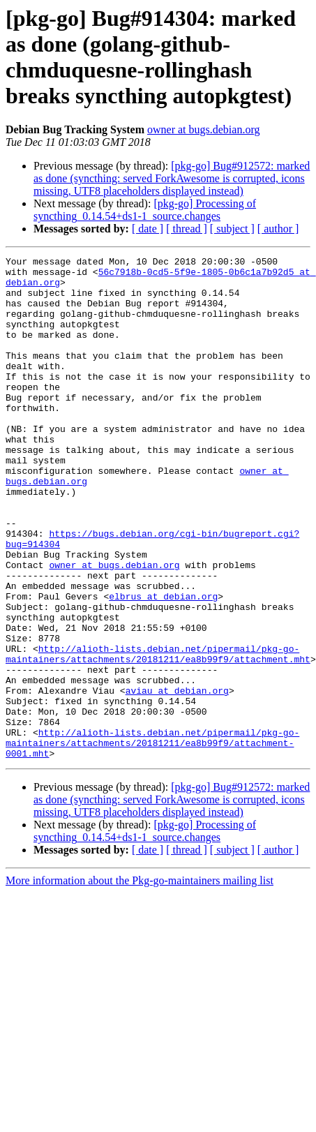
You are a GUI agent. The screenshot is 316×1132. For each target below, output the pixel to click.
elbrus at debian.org (163, 665)
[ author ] (278, 228)
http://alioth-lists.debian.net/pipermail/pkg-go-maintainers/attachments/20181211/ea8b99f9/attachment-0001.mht (152, 841)
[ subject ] (232, 228)
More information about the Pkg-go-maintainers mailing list (139, 981)
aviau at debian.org (177, 778)
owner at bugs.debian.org (203, 129)
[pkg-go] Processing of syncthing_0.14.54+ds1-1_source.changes (144, 210)
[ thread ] (186, 228)
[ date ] (147, 228)
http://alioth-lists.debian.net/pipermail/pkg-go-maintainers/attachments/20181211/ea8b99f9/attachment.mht (158, 734)
